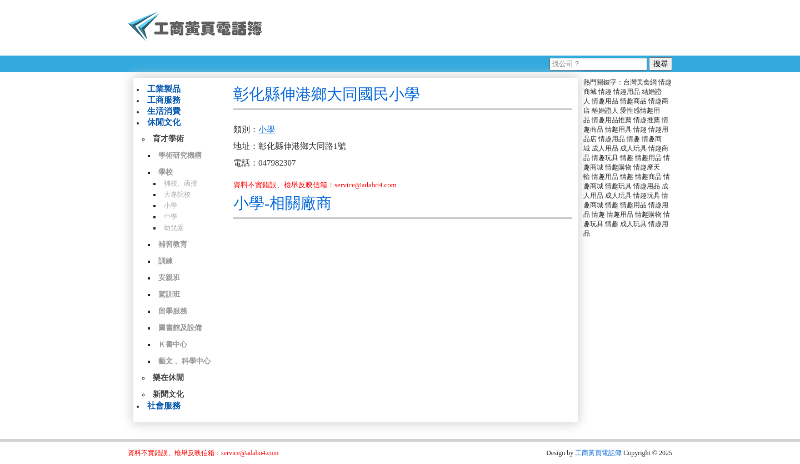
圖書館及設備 (180, 327)
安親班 (169, 277)
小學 (170, 205)
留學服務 (172, 311)
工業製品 (164, 88)
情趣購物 (618, 167)
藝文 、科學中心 (184, 361)
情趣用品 (626, 92)
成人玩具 (633, 148)
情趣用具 (618, 129)
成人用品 (605, 148)
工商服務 (164, 100)
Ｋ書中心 (172, 344)
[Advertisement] (471, 28)
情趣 (605, 92)
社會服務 (164, 405)
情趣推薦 (646, 120)
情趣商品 (633, 101)
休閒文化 (164, 122)
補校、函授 (180, 183)
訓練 (165, 261)
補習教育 (172, 244)
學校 (165, 172)
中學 (170, 217)
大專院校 (177, 194)
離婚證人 (605, 110)
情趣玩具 (605, 158)
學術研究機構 (180, 155)
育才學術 (168, 138)
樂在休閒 (168, 377)
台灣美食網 (640, 82)
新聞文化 (168, 394)
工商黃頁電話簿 (598, 453)
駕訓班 (169, 294)
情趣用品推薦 (612, 120)
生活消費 (164, 111)
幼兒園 (174, 228)
